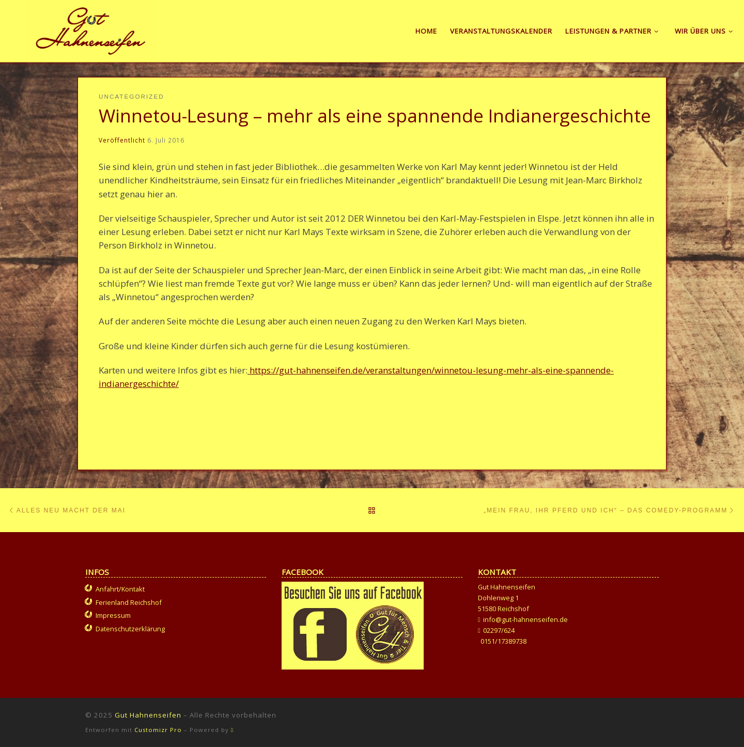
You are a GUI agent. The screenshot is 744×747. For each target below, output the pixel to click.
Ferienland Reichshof (129, 602)
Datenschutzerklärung (130, 628)
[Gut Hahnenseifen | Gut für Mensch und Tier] (91, 29)
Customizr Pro (158, 730)
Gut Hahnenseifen (148, 715)
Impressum (113, 615)
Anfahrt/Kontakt (120, 589)
